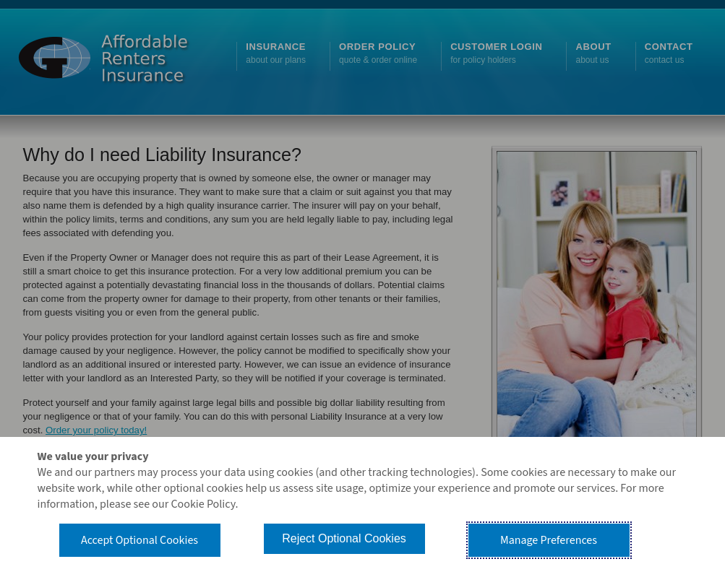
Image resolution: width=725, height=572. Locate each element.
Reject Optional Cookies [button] (344, 538)
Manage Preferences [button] (548, 540)
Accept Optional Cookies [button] (139, 540)
